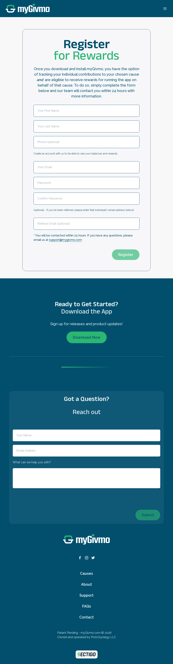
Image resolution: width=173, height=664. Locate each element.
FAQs (86, 606)
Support (86, 595)
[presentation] (61, 253)
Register (125, 254)
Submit (148, 515)
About (86, 584)
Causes (86, 573)
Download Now (86, 337)
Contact (86, 617)
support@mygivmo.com (65, 240)
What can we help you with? (32, 462)
